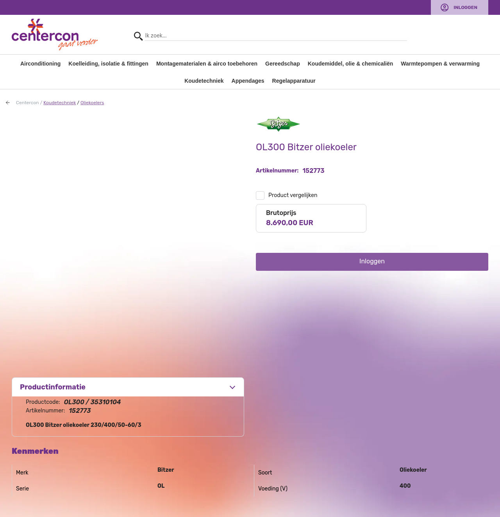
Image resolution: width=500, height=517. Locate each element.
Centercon (27, 102)
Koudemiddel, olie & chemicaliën (350, 63)
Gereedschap (282, 63)
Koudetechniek (203, 81)
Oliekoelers (92, 102)
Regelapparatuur (294, 81)
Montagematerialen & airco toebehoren (206, 63)
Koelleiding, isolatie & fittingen (108, 63)
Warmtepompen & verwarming (440, 63)
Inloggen (465, 7)
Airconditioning (40, 63)
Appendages (248, 81)
